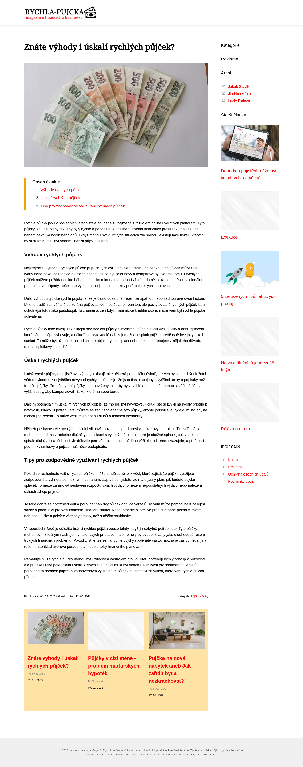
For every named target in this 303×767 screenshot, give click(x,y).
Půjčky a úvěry (199, 596)
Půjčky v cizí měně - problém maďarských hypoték (114, 665)
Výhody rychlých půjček (61, 190)
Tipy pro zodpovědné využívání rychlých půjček (82, 206)
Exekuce (229, 237)
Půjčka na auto (235, 428)
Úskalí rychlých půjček (60, 198)
